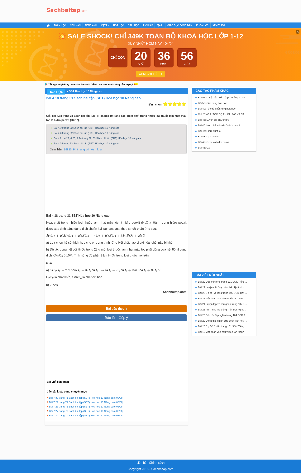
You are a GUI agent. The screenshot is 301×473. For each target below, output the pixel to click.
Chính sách (157, 462)
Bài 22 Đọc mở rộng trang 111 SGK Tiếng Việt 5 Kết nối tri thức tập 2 (223, 281)
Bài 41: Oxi (204, 147)
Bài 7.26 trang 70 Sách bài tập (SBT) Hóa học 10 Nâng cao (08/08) (86, 415)
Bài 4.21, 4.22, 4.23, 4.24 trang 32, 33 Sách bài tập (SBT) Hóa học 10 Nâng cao (98, 138)
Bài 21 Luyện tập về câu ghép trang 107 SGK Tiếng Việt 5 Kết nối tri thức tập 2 (223, 304)
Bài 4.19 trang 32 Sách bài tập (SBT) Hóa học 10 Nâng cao (86, 127)
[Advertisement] (159, 10)
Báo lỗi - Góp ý (116, 318)
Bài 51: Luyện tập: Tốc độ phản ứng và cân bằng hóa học (223, 97)
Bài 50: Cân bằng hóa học (212, 103)
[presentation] (70, 235)
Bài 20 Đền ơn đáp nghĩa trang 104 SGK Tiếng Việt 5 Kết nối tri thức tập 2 (223, 315)
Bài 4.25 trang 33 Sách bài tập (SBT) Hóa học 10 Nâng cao (86, 143)
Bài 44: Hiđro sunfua (209, 130)
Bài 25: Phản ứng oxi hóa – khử (83, 149)
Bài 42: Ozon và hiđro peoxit (213, 142)
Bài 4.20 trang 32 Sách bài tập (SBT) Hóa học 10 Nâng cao (86, 133)
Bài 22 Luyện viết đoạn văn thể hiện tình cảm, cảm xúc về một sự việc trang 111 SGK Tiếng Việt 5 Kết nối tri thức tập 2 (223, 287)
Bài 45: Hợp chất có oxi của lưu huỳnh (219, 125)
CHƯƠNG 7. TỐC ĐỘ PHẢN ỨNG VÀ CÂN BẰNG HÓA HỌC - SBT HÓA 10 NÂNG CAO (223, 114)
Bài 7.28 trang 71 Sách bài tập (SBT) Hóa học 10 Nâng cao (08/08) (86, 406)
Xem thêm (219, 25)
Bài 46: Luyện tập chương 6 (213, 119)
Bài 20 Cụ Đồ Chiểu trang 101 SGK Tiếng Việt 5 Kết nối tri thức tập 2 (223, 326)
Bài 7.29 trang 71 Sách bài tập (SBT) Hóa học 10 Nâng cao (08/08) (86, 402)
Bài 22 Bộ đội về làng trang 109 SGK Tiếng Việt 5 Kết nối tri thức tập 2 (223, 292)
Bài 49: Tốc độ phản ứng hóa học (217, 108)
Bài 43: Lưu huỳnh (208, 136)
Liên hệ (141, 462)
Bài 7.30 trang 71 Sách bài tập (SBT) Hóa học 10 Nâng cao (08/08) (86, 397)
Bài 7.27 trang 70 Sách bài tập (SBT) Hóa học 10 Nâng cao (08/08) (86, 411)
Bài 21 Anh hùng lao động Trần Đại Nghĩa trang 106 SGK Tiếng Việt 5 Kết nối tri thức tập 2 (223, 309)
